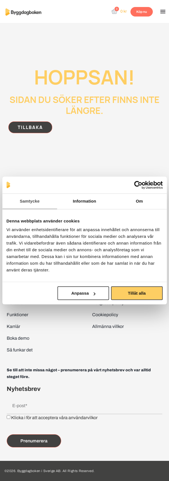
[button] (163, 12)
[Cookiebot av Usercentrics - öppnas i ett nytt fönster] (138, 185)
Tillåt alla (137, 293)
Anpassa (83, 293)
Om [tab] (139, 201)
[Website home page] (23, 12)
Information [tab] (84, 201)
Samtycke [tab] (30, 201)
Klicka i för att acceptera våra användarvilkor (54, 417)
